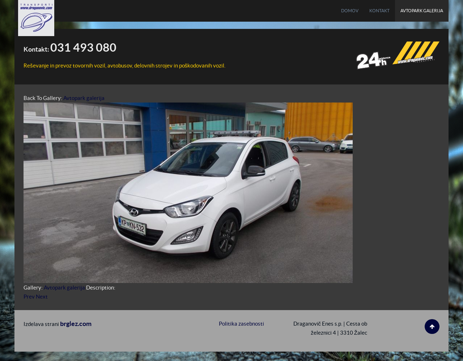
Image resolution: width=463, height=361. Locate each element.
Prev (29, 296)
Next (42, 296)
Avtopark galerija (84, 98)
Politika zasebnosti (241, 324)
